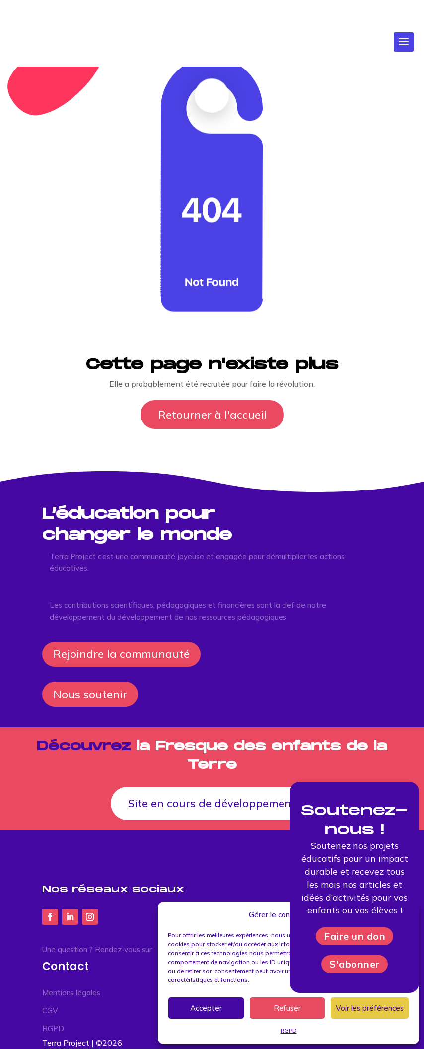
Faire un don (354, 936)
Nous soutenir (90, 694)
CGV (50, 1010)
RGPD (53, 1028)
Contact (65, 966)
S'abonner (354, 964)
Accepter (206, 1008)
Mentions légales (71, 992)
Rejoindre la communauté (121, 654)
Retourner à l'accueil (212, 414)
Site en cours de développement (212, 803)
